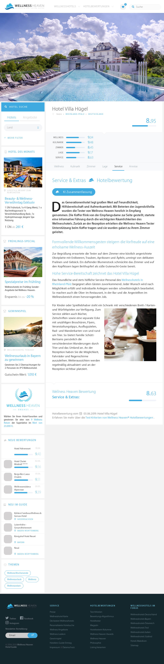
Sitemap (134, 645)
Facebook (26, 618)
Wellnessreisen (14, 586)
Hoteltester (95, 620)
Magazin (94, 625)
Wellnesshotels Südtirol (141, 636)
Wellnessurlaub (14, 579)
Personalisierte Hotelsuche (62, 625)
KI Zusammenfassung (74, 192)
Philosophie (95, 643)
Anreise (133, 166)
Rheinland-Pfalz (75, 114)
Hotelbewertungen (98, 6)
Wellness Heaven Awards (101, 634)
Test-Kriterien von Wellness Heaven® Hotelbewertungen (120, 417)
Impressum (55, 647)
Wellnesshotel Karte (59, 616)
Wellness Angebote (59, 629)
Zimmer (91, 166)
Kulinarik (75, 166)
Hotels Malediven (139, 641)
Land (10, 127)
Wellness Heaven (98, 638)
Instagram (12, 623)
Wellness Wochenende (17, 573)
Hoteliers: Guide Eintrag (61, 643)
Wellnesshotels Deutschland (144, 614)
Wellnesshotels (67, 6)
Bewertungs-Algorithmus (102, 616)
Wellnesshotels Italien (141, 632)
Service (118, 166)
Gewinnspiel (55, 638)
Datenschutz (69, 647)
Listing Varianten (98, 647)
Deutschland (95, 114)
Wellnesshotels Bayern (141, 619)
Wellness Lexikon (58, 634)
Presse (52, 612)
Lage (105, 166)
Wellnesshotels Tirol (140, 627)
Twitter (10, 618)
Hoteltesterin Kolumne (100, 629)
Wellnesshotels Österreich (142, 623)
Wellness (59, 166)
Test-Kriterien (96, 612)
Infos (11, 95)
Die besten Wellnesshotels (62, 620)
